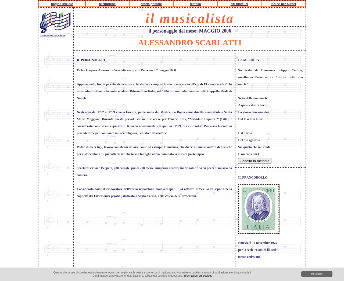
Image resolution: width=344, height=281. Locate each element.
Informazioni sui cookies (198, 275)
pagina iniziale (62, 4)
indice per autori (283, 4)
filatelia (195, 4)
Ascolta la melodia (254, 161)
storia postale (151, 4)
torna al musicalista (55, 34)
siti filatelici (239, 4)
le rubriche (107, 4)
